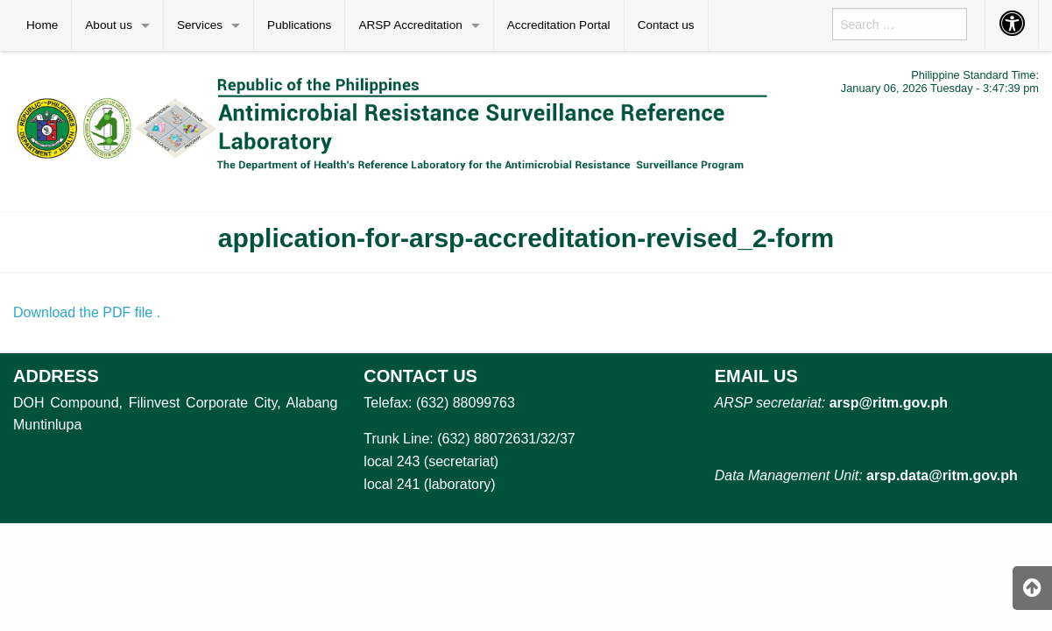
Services (199, 25)
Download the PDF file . (86, 312)
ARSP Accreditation (410, 25)
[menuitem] (42, 25)
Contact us (666, 25)
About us (108, 25)
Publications (299, 25)
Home (42, 25)
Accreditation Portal (559, 25)
